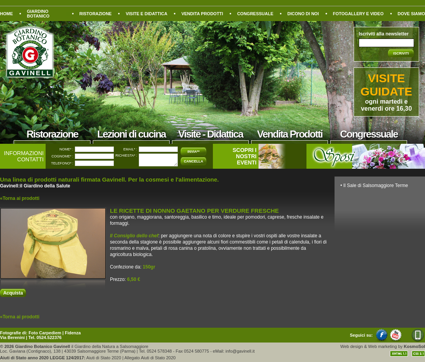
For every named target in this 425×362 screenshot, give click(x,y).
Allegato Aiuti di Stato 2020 (149, 357)
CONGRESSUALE (255, 13)
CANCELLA (194, 161)
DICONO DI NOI (303, 13)
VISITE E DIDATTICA (146, 13)
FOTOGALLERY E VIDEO (358, 13)
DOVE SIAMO (411, 13)
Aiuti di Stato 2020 (103, 357)
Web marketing (382, 346)
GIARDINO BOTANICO (38, 13)
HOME (6, 13)
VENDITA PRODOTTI (202, 13)
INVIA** (194, 152)
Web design (351, 346)
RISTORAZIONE (96, 13)
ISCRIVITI (401, 53)
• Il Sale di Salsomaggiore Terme (374, 185)
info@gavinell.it (240, 351)
